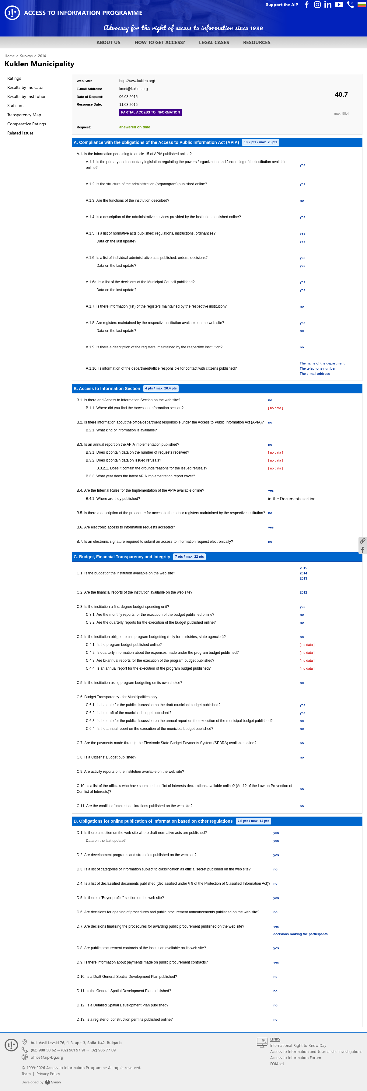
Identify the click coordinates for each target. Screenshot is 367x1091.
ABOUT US (108, 42)
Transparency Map (24, 114)
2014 (42, 56)
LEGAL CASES (214, 42)
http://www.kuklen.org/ (137, 81)
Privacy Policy (48, 1073)
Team (26, 1073)
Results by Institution (27, 96)
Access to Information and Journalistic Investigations (316, 1051)
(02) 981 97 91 (73, 1049)
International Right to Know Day (298, 1045)
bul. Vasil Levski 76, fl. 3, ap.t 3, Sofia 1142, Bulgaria (76, 1042)
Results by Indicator (25, 87)
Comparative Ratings (26, 124)
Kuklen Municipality (39, 63)
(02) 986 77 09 (103, 1049)
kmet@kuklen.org (133, 89)
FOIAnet (277, 1063)
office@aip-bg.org (47, 1057)
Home (10, 56)
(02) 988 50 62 (43, 1049)
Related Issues (20, 133)
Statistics (15, 105)
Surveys (26, 56)
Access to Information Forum (295, 1057)
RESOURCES (257, 42)
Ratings (14, 78)
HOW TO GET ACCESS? (160, 42)
